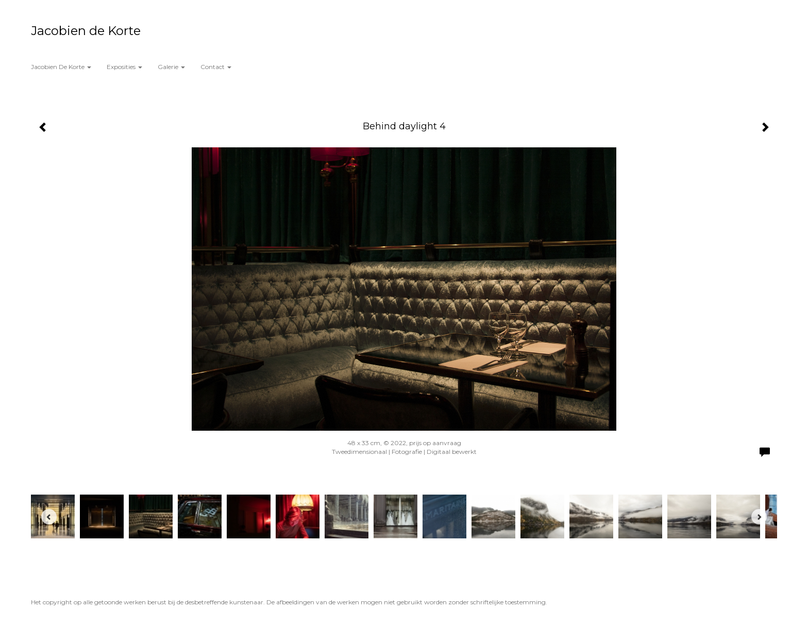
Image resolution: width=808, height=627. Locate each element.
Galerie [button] (171, 67)
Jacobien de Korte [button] (61, 67)
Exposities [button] (124, 67)
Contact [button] (215, 67)
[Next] (759, 516)
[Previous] (49, 516)
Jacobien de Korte (86, 30)
